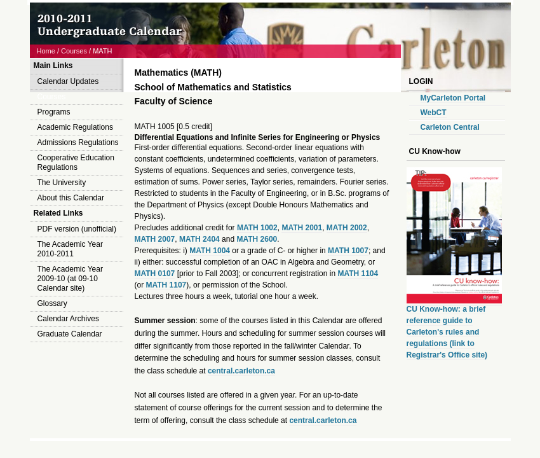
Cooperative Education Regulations (75, 162)
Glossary (52, 303)
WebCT (434, 112)
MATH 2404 (199, 239)
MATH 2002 (347, 227)
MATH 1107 (166, 285)
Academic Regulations (75, 127)
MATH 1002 (257, 227)
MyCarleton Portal (453, 98)
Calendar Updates (68, 81)
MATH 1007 (348, 250)
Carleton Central (450, 127)
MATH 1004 (209, 250)
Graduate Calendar (69, 334)
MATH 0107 (155, 273)
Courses (74, 51)
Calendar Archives (68, 318)
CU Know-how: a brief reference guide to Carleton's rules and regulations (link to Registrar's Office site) (447, 332)
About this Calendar (70, 197)
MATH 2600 (256, 239)
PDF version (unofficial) (77, 229)
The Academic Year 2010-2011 (70, 249)
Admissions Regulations (78, 142)
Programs (54, 112)
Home (46, 51)
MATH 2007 (155, 239)
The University (61, 182)
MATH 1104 (357, 273)
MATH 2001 (301, 227)
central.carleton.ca (241, 370)
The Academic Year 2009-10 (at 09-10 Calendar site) (70, 279)
